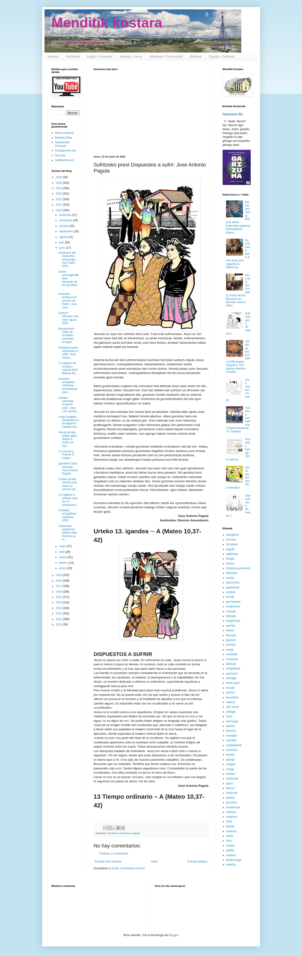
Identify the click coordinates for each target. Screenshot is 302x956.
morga (230, 769)
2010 (59, 624)
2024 (59, 188)
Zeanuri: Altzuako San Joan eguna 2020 (68, 318)
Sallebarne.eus (64, 160)
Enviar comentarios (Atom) (128, 868)
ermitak (230, 592)
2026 (59, 177)
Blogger (173, 935)
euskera (231, 855)
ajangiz (230, 759)
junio (62, 247)
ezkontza (231, 750)
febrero (64, 563)
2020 (59, 210)
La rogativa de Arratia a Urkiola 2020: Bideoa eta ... (68, 368)
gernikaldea (233, 601)
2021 (59, 204)
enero (63, 568)
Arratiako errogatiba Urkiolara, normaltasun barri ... (67, 385)
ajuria (229, 783)
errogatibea (233, 668)
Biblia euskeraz (64, 133)
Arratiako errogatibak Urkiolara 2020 (67, 515)
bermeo (231, 644)
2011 (59, 619)
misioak (231, 611)
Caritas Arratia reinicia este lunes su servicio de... (68, 484)
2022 (59, 199)
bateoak (231, 664)
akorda (230, 797)
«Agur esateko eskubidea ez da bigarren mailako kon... (68, 422)
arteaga (231, 711)
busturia (231, 730)
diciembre (65, 215)
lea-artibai (232, 697)
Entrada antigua (197, 861)
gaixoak (231, 640)
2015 (59, 597)
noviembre (66, 220)
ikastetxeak (233, 807)
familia (230, 563)
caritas (230, 578)
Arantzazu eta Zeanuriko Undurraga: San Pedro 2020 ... (67, 259)
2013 (59, 608)
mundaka (232, 654)
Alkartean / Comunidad (166, 56)
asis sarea (232, 706)
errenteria (232, 659)
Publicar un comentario (114, 853)
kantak (230, 596)
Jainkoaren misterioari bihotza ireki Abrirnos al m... (67, 532)
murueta (231, 740)
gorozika (231, 802)
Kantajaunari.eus (65, 150)
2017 (59, 586)
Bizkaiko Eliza (63, 137)
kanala (230, 754)
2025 (59, 182)
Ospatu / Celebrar (222, 56)
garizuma (232, 673)
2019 (59, 575)
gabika (230, 850)
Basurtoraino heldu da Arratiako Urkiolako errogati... (66, 335)
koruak (230, 687)
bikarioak (231, 573)
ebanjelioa (125, 833)
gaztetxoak (233, 587)
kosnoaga (232, 721)
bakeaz (230, 726)
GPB (229, 821)
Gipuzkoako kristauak (62, 144)
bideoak (231, 616)
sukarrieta (232, 778)
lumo (229, 840)
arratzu (230, 845)
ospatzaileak (234, 745)
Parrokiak (73, 56)
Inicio (154, 861)
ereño (229, 836)
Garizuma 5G (233, 114)
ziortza (230, 692)
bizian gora (233, 683)
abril (62, 551)
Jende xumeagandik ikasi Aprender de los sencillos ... (68, 280)
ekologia (231, 678)
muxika (230, 773)
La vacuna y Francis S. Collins (66, 455)
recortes (231, 539)
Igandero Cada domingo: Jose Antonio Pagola (68, 468)
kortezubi (232, 792)
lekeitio (230, 826)
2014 (59, 602)
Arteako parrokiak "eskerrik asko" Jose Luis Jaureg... (68, 404)
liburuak (231, 635)
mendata (231, 735)
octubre (64, 226)
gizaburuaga (234, 860)
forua (229, 716)
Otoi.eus (60, 155)
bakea (230, 630)
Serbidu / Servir (131, 56)
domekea (113, 833)
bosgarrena (233, 620)
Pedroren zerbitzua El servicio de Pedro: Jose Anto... (67, 300)
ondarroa (231, 816)
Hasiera (53, 56)
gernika (230, 625)
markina (231, 812)
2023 (59, 193)
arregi (229, 649)
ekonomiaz (233, 582)
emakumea (233, 606)
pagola (136, 833)
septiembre (66, 231)
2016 (59, 591)
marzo (63, 557)
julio (62, 242)
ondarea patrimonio (238, 568)
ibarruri (230, 788)
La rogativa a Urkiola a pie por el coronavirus (68, 499)
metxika (231, 864)
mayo (63, 546)
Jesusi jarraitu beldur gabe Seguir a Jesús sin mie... (67, 439)
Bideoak (196, 56)
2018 (59, 580)
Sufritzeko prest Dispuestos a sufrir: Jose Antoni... (68, 352)
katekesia (232, 554)
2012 (59, 613)
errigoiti (230, 764)
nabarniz (231, 831)
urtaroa (230, 702)
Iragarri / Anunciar (100, 56)
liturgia (230, 558)
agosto (63, 237)
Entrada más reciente (108, 861)
